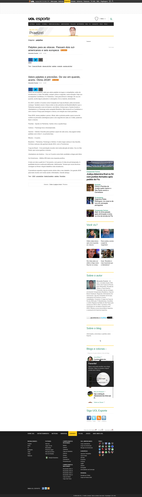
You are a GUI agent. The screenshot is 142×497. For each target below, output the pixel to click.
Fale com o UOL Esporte (89, 429)
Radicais (30, 455)
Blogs (38, 24)
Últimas (32, 24)
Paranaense (66, 459)
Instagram (104, 419)
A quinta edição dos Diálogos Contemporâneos (102, 360)
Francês (83, 461)
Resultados (48, 447)
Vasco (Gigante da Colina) (102, 455)
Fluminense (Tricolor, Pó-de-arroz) (106, 449)
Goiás (112, 449)
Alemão (83, 457)
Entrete (73, 1)
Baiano (65, 445)
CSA (99, 449)
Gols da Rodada (49, 453)
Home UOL (31, 433)
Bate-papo (54, 1)
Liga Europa (84, 455)
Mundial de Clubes (85, 475)
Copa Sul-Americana (86, 446)
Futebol (45, 24)
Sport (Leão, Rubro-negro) (99, 455)
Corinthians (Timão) (106, 446)
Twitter (94, 419)
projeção (59, 66)
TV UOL (93, 1)
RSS (48, 488)
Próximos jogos (49, 449)
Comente (64, 50)
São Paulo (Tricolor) (112, 452)
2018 (33, 176)
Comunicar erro (108, 430)
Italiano (82, 465)
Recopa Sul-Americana (87, 447)
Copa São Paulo (67, 479)
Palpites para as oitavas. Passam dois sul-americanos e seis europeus (51, 49)
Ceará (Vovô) (99, 446)
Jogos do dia (48, 446)
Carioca (65, 447)
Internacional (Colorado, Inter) (102, 452)
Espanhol (83, 459)
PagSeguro (104, 1)
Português (83, 467)
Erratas (100, 429)
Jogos (88, 433)
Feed (99, 419)
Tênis (106, 24)
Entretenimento (43, 433)
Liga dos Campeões (86, 453)
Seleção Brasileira (53, 457)
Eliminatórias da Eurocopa (87, 469)
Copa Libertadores (85, 444)
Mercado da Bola (54, 24)
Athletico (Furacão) (99, 443)
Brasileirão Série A (68, 469)
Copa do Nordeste (67, 451)
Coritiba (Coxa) (109, 446)
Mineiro (65, 455)
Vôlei (101, 24)
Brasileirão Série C (68, 473)
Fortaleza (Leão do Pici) (109, 449)
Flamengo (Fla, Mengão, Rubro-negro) (102, 449)
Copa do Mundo (37, 66)
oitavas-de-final (46, 66)
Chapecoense (102, 446)
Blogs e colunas (96, 348)
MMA (86, 24)
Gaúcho (65, 453)
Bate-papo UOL (98, 433)
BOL (98, 1)
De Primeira (80, 24)
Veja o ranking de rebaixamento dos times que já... (102, 396)
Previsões (62, 176)
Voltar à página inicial (55, 184)
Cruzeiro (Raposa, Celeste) (112, 446)
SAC (48, 1)
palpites (54, 66)
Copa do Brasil (67, 477)
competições (39, 176)
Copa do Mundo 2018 (86, 477)
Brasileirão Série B (68, 471)
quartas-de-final (67, 66)
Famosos (86, 1)
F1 (90, 24)
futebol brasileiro (49, 176)
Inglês (82, 463)
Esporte (67, 1)
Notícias (61, 1)
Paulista (73, 24)
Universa (79, 1)
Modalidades (32, 441)
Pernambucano (67, 461)
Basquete (95, 24)
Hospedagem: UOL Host (110, 495)
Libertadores (65, 24)
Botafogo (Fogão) (112, 443)
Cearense (65, 449)
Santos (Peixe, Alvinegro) (109, 452)
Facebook (89, 41)
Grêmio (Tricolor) (99, 452)
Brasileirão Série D (68, 475)
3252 (30, 62)
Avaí (106, 443)
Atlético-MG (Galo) (102, 443)
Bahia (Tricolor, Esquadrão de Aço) (109, 443)
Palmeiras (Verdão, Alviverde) (106, 452)
